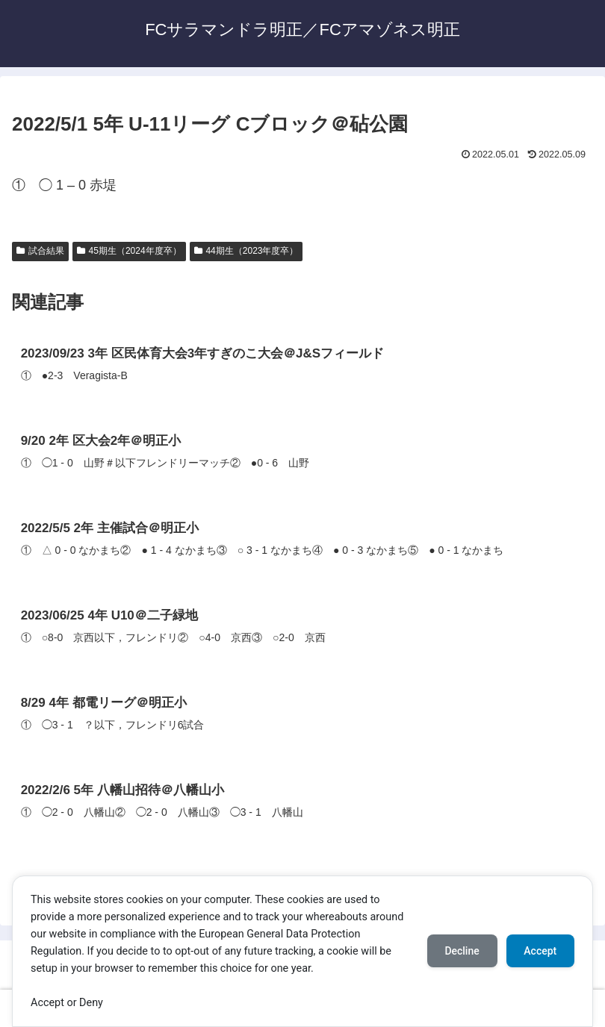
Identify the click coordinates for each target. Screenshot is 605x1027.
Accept (540, 951)
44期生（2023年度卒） (246, 251)
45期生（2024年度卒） (129, 251)
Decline (461, 951)
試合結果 (40, 251)
